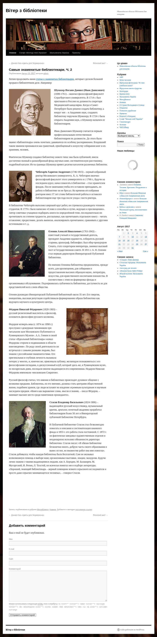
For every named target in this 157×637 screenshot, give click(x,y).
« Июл (120, 251)
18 (137, 241)
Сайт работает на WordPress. (132, 630)
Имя (11, 539)
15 (124, 241)
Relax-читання (125, 80)
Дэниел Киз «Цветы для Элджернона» (26, 63)
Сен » (145, 251)
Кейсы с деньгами (127, 207)
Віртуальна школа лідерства (131, 88)
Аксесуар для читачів (128, 268)
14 (119, 241)
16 (128, 241)
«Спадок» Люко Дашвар (129, 260)
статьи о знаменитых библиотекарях (55, 79)
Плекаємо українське (128, 111)
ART (121, 77)
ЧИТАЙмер (124, 127)
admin (45, 73)
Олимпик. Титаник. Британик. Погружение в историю (133, 187)
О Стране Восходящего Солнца (132, 105)
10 (133, 237)
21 (119, 244)
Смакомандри (125, 122)
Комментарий (15, 569)
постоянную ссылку (83, 510)
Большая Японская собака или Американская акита (134, 201)
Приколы (76, 53)
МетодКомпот (42, 510)
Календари (124, 91)
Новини (12, 53)
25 (137, 244)
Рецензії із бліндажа (127, 116)
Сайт (11, 559)
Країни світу (124, 94)
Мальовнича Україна (59, 53)
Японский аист (100, 63)
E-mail (11, 549)
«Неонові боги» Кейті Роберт (131, 271)
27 (146, 244)
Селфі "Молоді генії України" (131, 119)
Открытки (123, 108)
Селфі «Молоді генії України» (33, 53)
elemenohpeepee (126, 199)
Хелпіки (123, 125)
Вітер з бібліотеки (26, 10)
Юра (121, 193)
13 (146, 237)
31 (133, 248)
